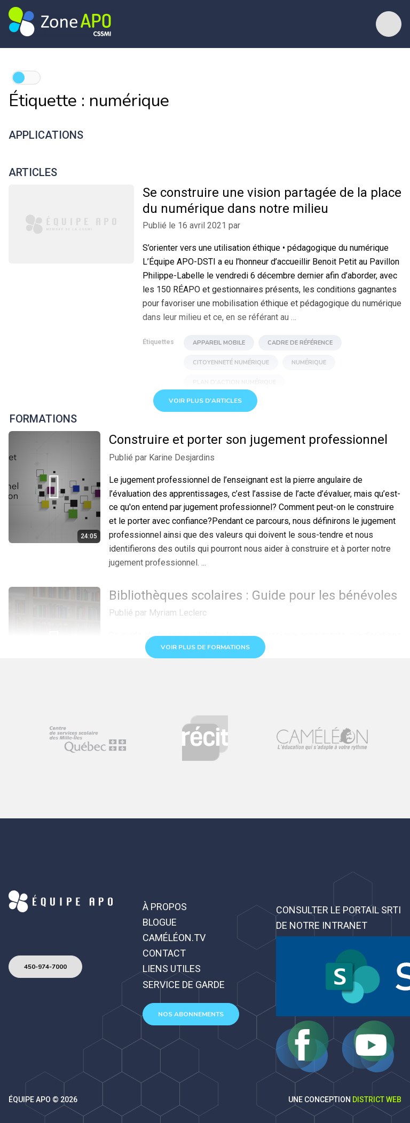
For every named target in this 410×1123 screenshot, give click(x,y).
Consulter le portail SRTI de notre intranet (338, 917)
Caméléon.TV (174, 937)
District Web (376, 1099)
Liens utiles (172, 968)
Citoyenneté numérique (231, 363)
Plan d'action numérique (234, 382)
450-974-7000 (45, 966)
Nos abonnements (191, 1014)
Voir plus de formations (205, 647)
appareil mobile (219, 343)
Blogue (160, 922)
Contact (164, 953)
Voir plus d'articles (205, 400)
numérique (308, 363)
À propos (165, 906)
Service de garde (184, 984)
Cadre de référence (300, 343)
